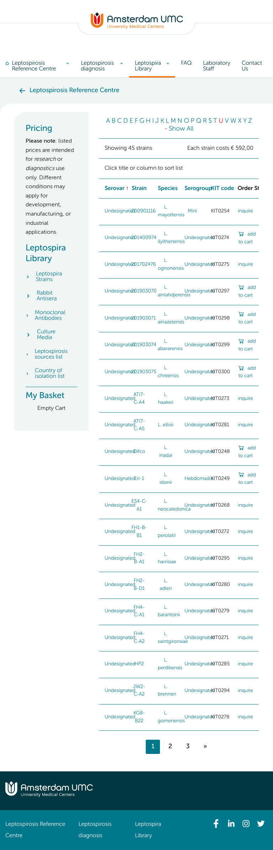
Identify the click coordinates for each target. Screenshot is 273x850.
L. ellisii (165, 425)
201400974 (143, 238)
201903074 (143, 345)
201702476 (143, 264)
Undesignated (120, 211)
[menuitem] (40, 66)
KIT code (222, 188)
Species (168, 188)
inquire (245, 211)
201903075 (143, 372)
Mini (192, 211)
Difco (139, 451)
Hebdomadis (198, 478)
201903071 (143, 318)
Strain (139, 188)
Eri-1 (139, 478)
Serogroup (198, 188)
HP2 (139, 664)
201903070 (144, 291)
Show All (181, 129)
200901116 (143, 211)
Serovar (114, 188)
